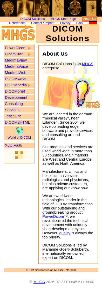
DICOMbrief (15, 91)
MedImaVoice (16, 66)
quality (64, 233)
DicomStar (14, 54)
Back (79, 23)
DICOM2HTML (17, 122)
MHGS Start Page (63, 19)
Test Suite (13, 116)
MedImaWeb (15, 73)
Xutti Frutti (13, 145)
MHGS (87, 64)
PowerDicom (15, 48)
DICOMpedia (16, 85)
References (17, 23)
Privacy (65, 23)
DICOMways (15, 79)
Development (16, 97)
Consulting (14, 104)
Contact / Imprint (43, 23)
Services (12, 110)
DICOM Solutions (32, 19)
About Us (89, 19)
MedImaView (16, 60)
